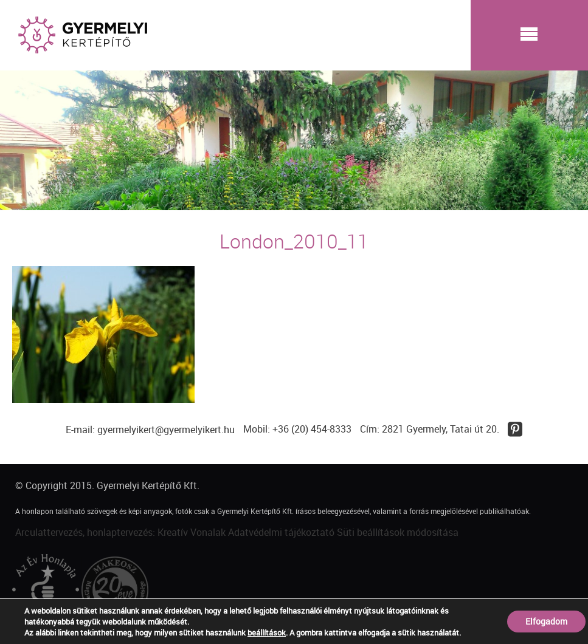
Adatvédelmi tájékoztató (281, 532)
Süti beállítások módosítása (397, 532)
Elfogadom (546, 621)
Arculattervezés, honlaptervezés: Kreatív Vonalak (120, 532)
